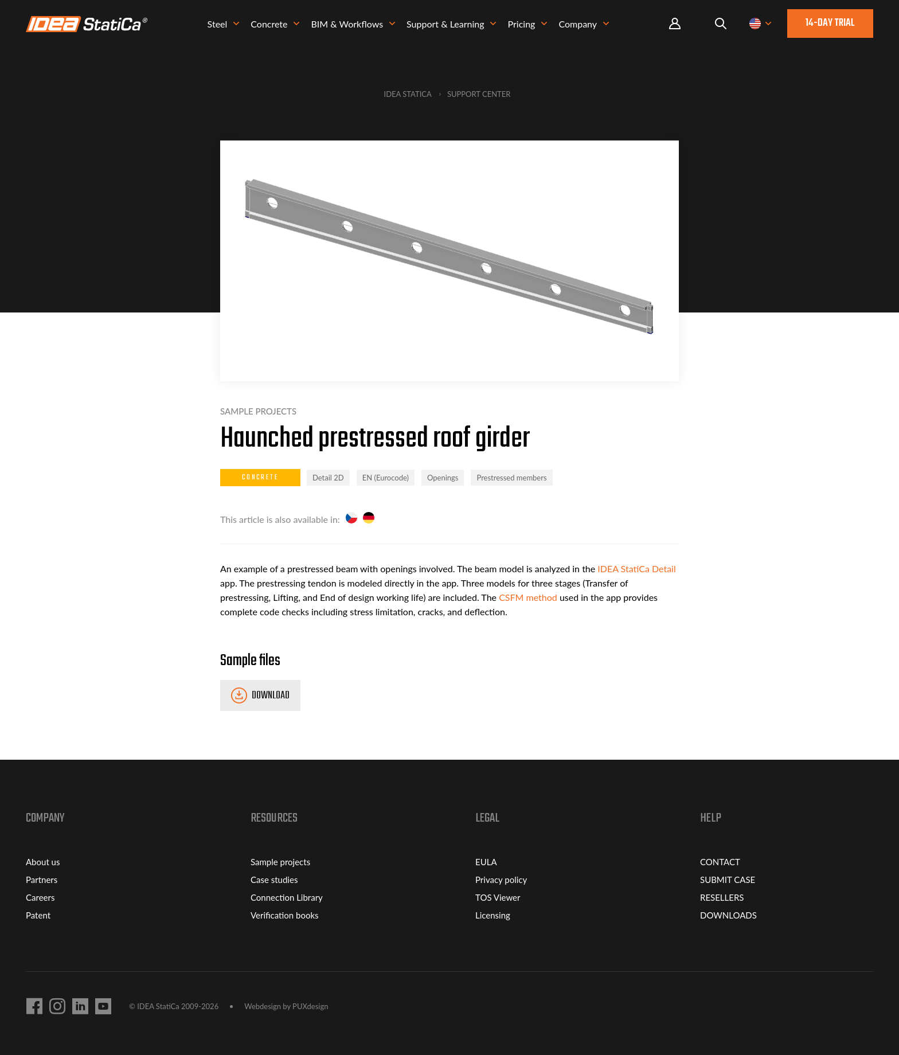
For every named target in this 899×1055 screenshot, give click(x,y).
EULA (486, 862)
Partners (41, 879)
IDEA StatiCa (408, 94)
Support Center (479, 94)
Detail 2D (328, 477)
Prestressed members (511, 477)
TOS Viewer (497, 897)
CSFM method (528, 597)
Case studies (274, 879)
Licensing (492, 915)
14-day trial (830, 25)
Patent (38, 915)
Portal (674, 25)
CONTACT (720, 862)
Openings (442, 477)
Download (271, 695)
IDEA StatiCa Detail (636, 568)
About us (43, 862)
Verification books (285, 915)
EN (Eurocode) (385, 477)
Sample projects (280, 862)
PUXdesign (310, 1006)
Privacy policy (501, 879)
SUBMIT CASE (727, 879)
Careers (40, 897)
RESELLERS (722, 897)
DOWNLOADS (728, 915)
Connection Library (287, 897)
